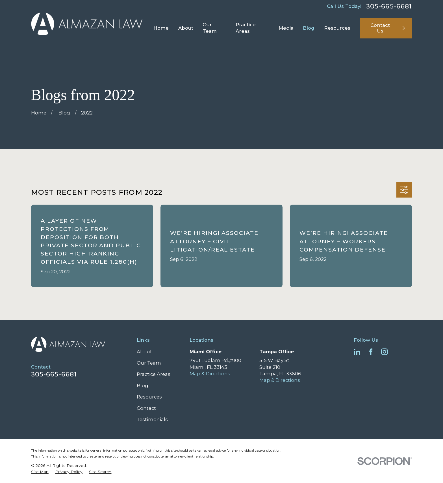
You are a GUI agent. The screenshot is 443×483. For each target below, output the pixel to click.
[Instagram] (384, 351)
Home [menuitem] (161, 28)
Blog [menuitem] (308, 28)
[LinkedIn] (357, 351)
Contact (146, 408)
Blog (142, 385)
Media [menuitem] (286, 28)
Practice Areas (153, 374)
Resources (149, 397)
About (144, 351)
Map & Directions (210, 373)
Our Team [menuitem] (210, 28)
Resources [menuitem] (337, 28)
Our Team (149, 363)
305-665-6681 (389, 6)
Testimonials (152, 419)
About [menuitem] (185, 28)
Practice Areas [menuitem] (246, 28)
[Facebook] (371, 351)
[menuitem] (40, 472)
